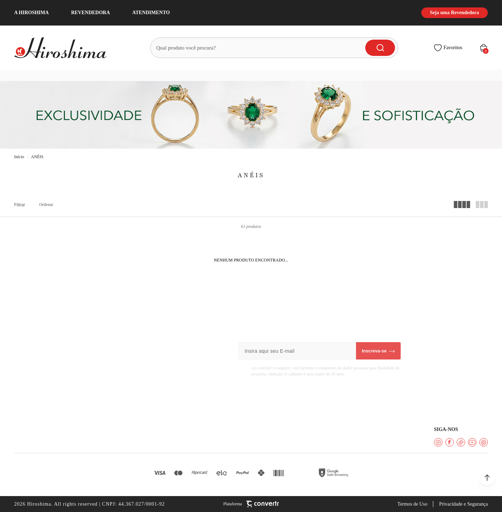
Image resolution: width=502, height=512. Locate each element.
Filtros (19, 204)
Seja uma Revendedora (454, 12)
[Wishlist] (448, 48)
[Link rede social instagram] (438, 442)
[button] (487, 477)
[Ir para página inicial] (19, 157)
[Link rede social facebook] (449, 442)
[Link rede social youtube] (472, 442)
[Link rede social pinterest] (483, 442)
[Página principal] (64, 47)
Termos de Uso (412, 504)
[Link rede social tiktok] (461, 442)
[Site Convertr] (251, 504)
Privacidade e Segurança (463, 504)
